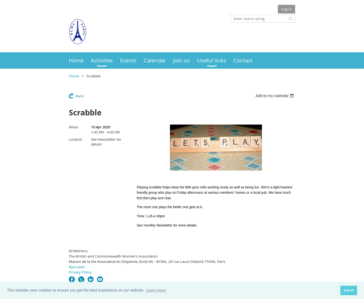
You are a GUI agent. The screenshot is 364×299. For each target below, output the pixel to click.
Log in (286, 9)
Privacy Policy (80, 272)
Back (80, 95)
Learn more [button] (156, 290)
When (73, 127)
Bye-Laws (77, 266)
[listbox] (275, 96)
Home (74, 75)
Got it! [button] (349, 290)
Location (75, 139)
